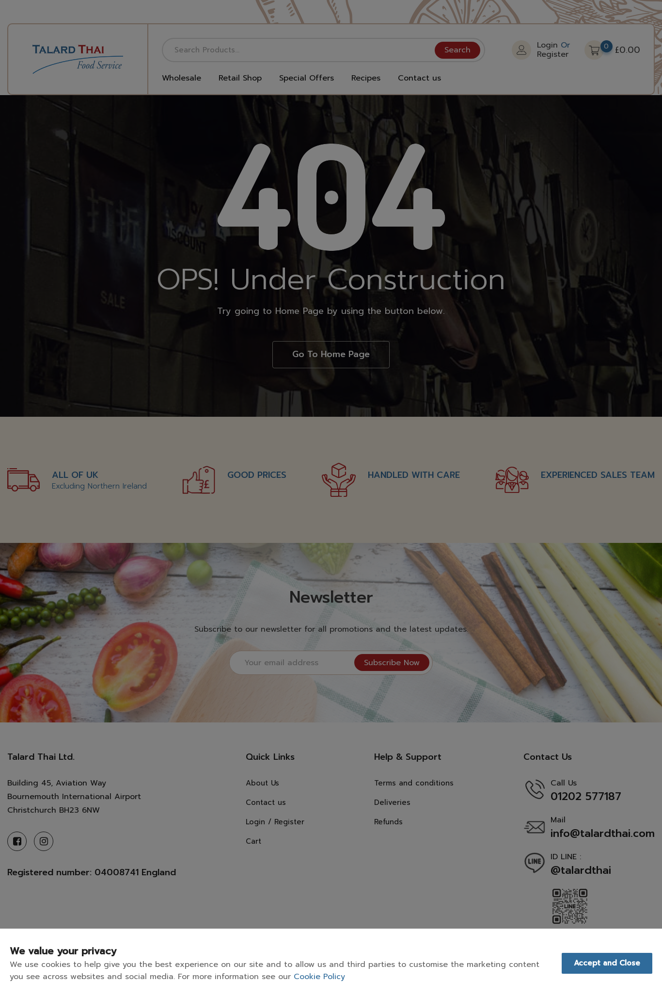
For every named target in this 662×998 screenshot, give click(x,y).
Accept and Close (607, 963)
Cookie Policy (319, 976)
